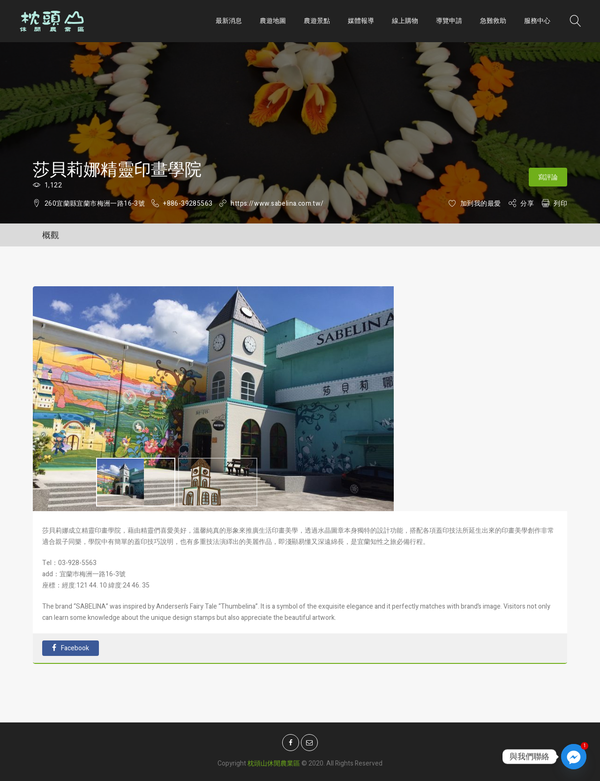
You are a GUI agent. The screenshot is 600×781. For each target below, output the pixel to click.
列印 (560, 203)
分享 (527, 203)
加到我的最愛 (480, 203)
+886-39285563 (187, 203)
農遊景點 (317, 21)
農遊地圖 (273, 21)
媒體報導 (361, 21)
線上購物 (405, 21)
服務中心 (537, 21)
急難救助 (493, 21)
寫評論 (548, 177)
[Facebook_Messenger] (573, 756)
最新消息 (229, 21)
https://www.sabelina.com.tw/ (277, 203)
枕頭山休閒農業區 (274, 760)
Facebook (70, 648)
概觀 (50, 235)
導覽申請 (449, 21)
